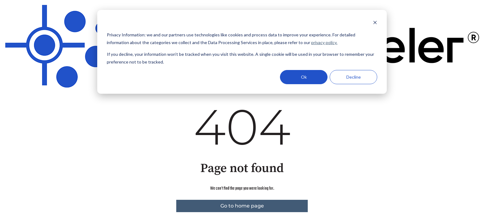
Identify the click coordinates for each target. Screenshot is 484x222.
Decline (353, 77)
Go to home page (242, 206)
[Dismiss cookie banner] (375, 23)
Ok (304, 77)
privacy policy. (324, 42)
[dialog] (242, 52)
